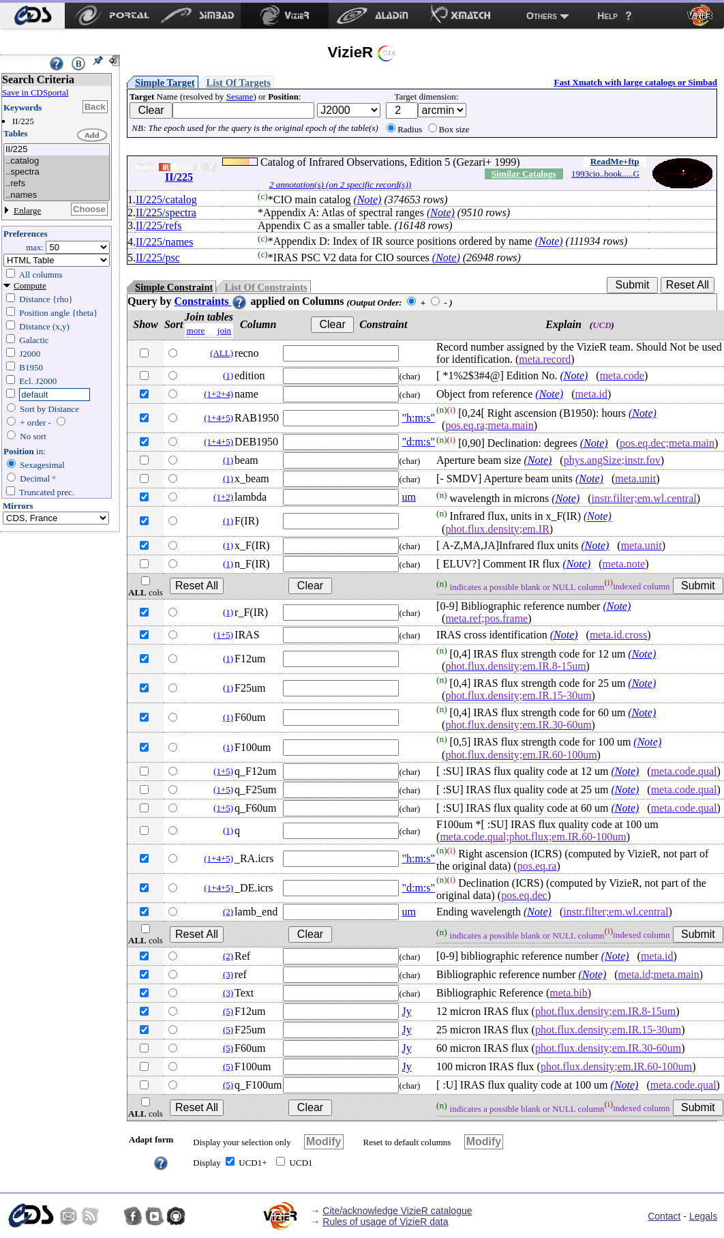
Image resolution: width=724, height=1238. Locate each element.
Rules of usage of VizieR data (385, 1221)
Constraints (210, 301)
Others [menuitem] (541, 15)
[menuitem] (32, 16)
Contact (664, 1216)
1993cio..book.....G (605, 173)
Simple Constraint (174, 287)
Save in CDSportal (35, 92)
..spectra (56, 172)
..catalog (56, 161)
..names (56, 195)
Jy (406, 1011)
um (408, 497)
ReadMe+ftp (614, 161)
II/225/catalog (166, 199)
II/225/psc (158, 257)
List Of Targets (239, 82)
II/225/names (164, 242)
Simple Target (165, 82)
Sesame (240, 96)
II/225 (56, 150)
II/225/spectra (166, 212)
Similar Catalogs (524, 173)
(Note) (368, 199)
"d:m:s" (418, 441)
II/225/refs (159, 225)
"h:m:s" (418, 418)
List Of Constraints (265, 287)
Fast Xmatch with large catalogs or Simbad (635, 82)
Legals (703, 1216)
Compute (30, 285)
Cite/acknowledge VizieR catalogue (397, 1210)
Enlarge (27, 210)
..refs (56, 184)
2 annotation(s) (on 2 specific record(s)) (340, 184)
